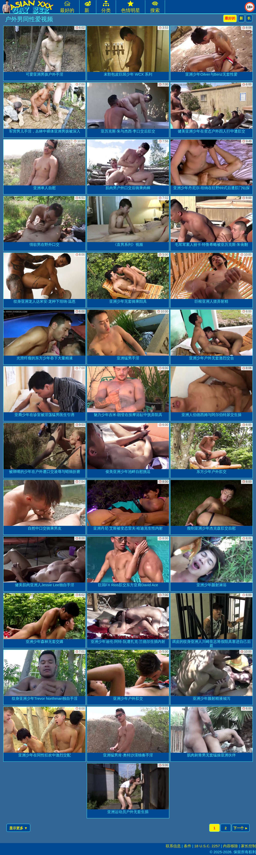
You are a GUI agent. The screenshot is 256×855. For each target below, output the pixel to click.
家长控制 (248, 846)
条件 (187, 846)
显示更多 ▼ (18, 828)
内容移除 (230, 846)
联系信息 (173, 846)
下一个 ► (240, 828)
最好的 (230, 18)
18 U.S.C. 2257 (207, 846)
